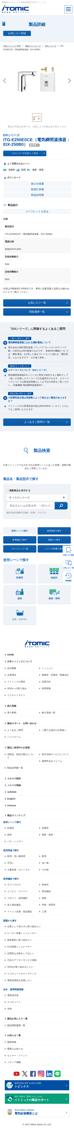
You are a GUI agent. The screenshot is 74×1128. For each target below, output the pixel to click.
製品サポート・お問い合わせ (22, 723)
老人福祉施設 (14, 905)
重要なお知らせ (15, 1049)
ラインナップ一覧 (19, 549)
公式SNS (11, 792)
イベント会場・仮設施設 (19, 911)
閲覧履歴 (68, 581)
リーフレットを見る (37, 211)
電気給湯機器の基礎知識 (39, 1112)
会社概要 (11, 668)
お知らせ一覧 (14, 1035)
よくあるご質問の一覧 (46, 422)
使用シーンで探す (19, 531)
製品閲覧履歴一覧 (16, 1025)
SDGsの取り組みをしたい (20, 967)
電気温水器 (12, 995)
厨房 (9, 834)
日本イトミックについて (19, 661)
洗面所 (45, 828)
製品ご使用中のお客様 (18, 747)
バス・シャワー (15, 841)
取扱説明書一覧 (15, 767)
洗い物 (45, 863)
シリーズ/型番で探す (54, 549)
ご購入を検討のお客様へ (54, 730)
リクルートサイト (16, 695)
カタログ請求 (14, 778)
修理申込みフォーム (52, 761)
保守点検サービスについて (55, 754)
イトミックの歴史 (16, 681)
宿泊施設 (46, 891)
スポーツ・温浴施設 (17, 898)
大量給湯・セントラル (18, 869)
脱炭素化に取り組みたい (19, 940)
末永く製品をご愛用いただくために (39, 1099)
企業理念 (11, 675)
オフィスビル (14, 884)
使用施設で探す (19, 540)
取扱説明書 (37, 195)
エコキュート (14, 1002)
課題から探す (54, 540)
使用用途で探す (54, 531)
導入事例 (11, 712)
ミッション (47, 668)
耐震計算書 (37, 189)
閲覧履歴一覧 (48, 311)
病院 (44, 898)
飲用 (44, 856)
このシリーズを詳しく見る (28, 153)
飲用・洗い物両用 (16, 856)
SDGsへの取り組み (17, 688)
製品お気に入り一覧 (17, 1018)
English (11, 798)
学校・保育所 (48, 905)
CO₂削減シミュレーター (19, 946)
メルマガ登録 (14, 785)
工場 (44, 911)
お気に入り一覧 (68, 568)
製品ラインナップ (16, 815)
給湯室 (10, 828)
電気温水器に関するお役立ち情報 (39, 1085)
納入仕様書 (37, 183)
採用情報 (46, 688)
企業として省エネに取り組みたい (24, 926)
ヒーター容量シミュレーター (22, 933)
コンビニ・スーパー (17, 891)
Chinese (11, 805)
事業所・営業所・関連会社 (55, 675)
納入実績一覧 (48, 712)
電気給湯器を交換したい (19, 980)
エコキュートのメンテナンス (22, 973)
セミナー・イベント (17, 1055)
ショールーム (14, 737)
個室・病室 (47, 834)
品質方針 (46, 681)
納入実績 (11, 706)
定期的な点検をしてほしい (20, 953)
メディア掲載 (14, 1062)
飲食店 (45, 884)
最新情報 (11, 1042)
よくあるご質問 (15, 730)
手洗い (10, 863)
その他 (45, 869)
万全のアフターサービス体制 (22, 960)
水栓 (9, 1009)
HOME (10, 654)
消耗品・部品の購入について (20, 756)
